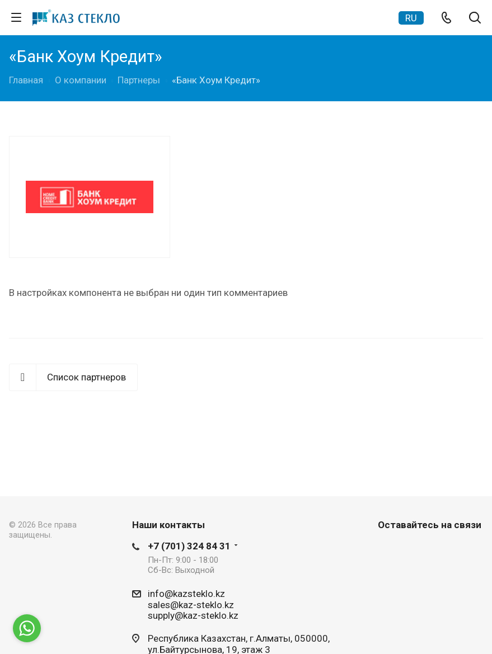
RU (411, 17)
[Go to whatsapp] (27, 628)
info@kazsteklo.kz (186, 593)
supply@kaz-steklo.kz (193, 615)
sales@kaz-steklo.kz (191, 604)
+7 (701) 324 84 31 (189, 546)
